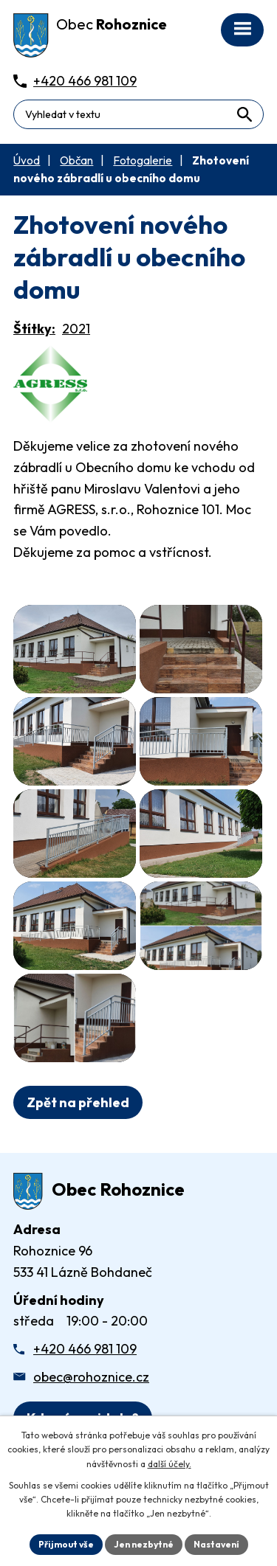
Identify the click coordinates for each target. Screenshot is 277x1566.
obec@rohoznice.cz (91, 1376)
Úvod (26, 160)
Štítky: (34, 328)
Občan (76, 160)
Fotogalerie (142, 160)
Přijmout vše (66, 1544)
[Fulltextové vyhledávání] (138, 114)
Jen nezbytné (144, 1544)
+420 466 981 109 (85, 1348)
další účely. (169, 1463)
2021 (76, 328)
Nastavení (216, 1544)
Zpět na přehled (78, 1102)
